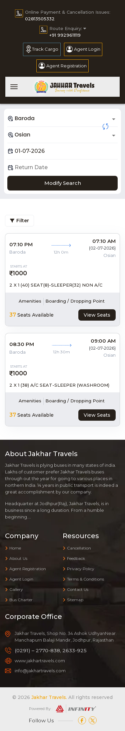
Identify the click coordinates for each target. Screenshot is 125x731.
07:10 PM (21, 244)
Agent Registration (66, 65)
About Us (16, 558)
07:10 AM (104, 241)
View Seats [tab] (97, 315)
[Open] (113, 119)
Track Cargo (45, 49)
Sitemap (73, 599)
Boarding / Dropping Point (75, 301)
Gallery (14, 589)
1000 (20, 273)
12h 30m (61, 351)
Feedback (74, 558)
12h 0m (61, 252)
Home (13, 548)
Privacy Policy (78, 568)
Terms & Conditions (83, 579)
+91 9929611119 (65, 35)
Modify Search (62, 183)
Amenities (30, 301)
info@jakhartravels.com (40, 670)
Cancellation (77, 548)
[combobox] (62, 118)
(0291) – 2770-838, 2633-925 (51, 650)
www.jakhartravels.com (40, 660)
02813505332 (40, 18)
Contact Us (75, 589)
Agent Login (87, 49)
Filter (19, 221)
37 (12, 315)
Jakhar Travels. (49, 697)
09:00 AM (103, 341)
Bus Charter (19, 599)
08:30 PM (21, 344)
